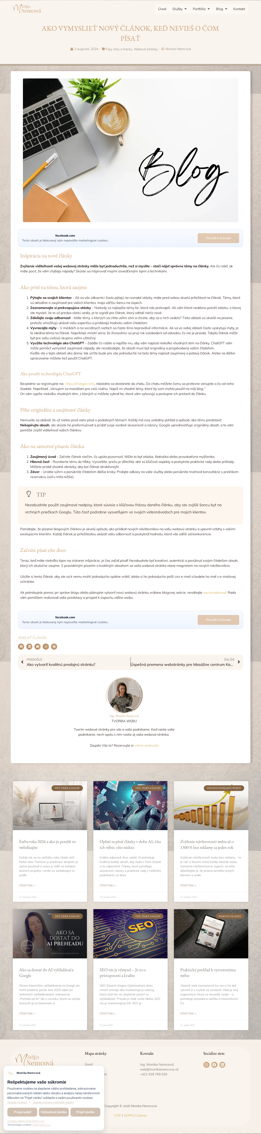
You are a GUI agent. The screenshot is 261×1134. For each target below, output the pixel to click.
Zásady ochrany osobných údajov (56, 1102)
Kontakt (239, 9)
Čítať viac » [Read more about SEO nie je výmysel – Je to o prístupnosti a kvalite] (108, 1014)
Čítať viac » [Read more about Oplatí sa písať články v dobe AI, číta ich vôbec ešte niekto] (108, 886)
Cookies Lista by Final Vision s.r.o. (26, 1121)
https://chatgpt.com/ (80, 383)
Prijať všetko (85, 1112)
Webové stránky (146, 49)
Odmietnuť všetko (54, 1112)
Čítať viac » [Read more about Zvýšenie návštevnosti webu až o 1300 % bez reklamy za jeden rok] (188, 886)
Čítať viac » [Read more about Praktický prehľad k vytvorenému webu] (188, 1014)
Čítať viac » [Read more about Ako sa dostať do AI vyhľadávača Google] (27, 1014)
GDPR (128, 1116)
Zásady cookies (17, 1102)
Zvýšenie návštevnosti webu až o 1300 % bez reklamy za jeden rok (207, 844)
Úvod (162, 9)
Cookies (140, 1116)
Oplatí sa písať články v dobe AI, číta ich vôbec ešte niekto (130, 844)
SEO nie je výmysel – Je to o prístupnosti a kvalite (123, 973)
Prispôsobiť (22, 1112)
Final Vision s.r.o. (41, 1124)
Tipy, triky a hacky (118, 49)
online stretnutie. (146, 746)
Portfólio (201, 9)
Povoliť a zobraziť (218, 238)
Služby (179, 9)
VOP (117, 1116)
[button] (179, 9)
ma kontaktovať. (215, 592)
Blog (221, 9)
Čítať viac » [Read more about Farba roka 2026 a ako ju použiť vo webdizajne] (27, 886)
